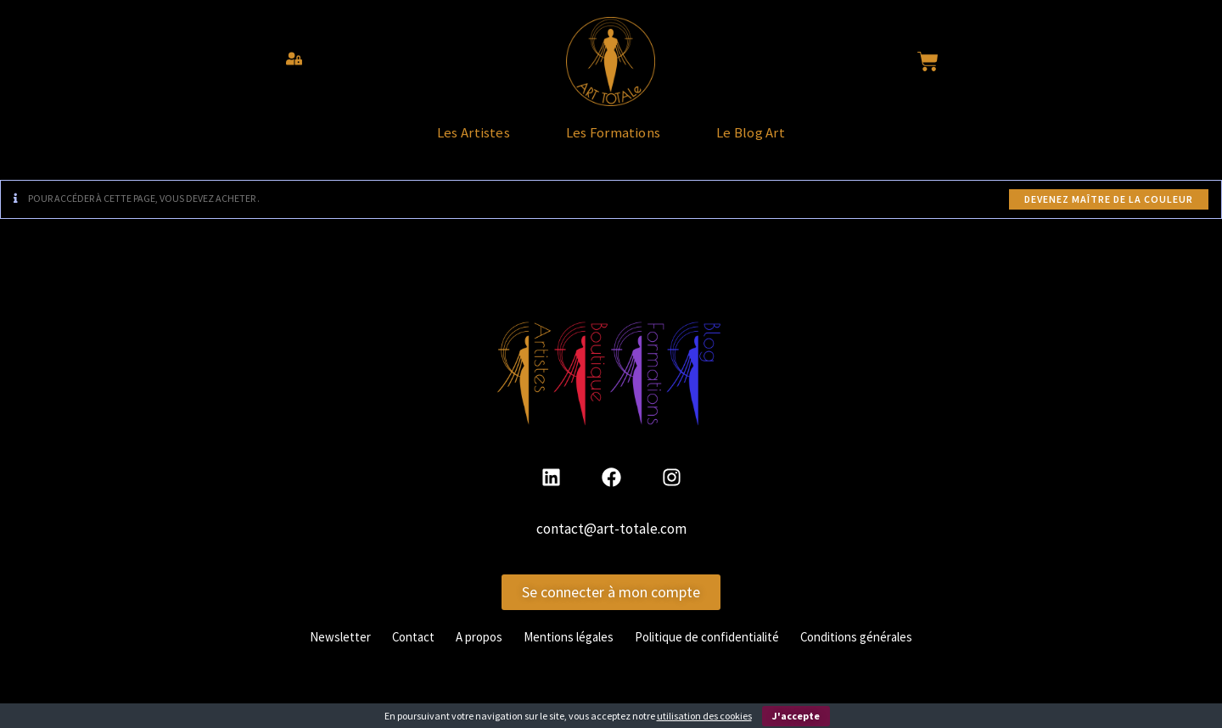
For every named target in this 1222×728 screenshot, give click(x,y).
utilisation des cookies (704, 715)
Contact (394, 651)
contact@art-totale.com (611, 544)
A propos (465, 651)
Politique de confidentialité (713, 651)
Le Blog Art (788, 141)
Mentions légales (563, 651)
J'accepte (796, 715)
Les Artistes (436, 141)
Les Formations (613, 141)
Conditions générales (877, 651)
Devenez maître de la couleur (1108, 215)
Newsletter (316, 651)
